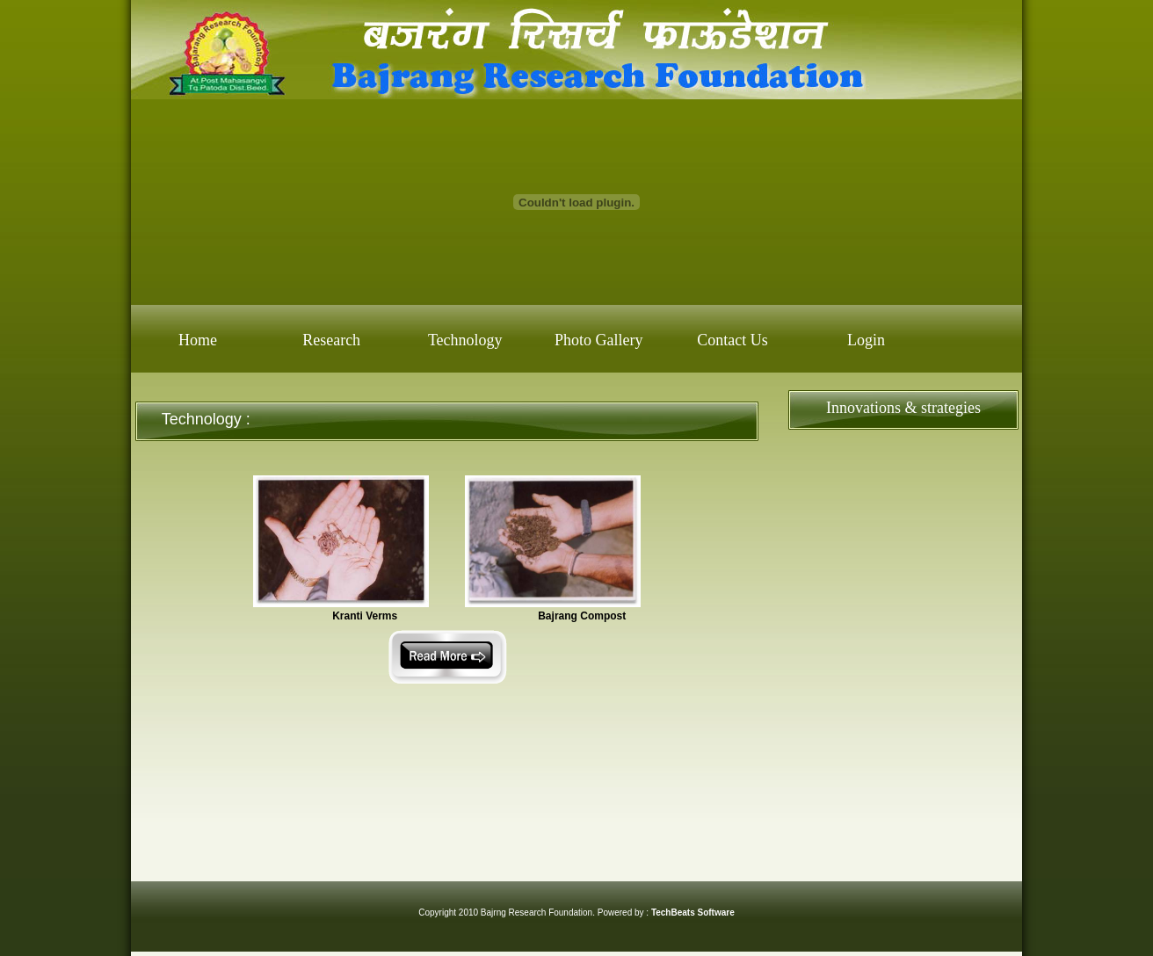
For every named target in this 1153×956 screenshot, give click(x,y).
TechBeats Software (693, 912)
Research (331, 340)
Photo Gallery (599, 340)
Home (197, 340)
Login (866, 340)
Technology (465, 340)
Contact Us (732, 340)
